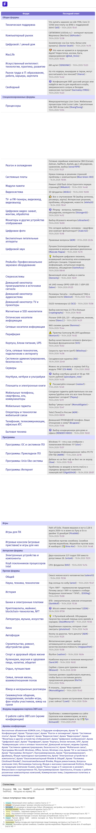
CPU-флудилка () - (68, 565)
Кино (9, 627)
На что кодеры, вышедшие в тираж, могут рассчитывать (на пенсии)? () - (70, 74)
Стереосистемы (15, 276)
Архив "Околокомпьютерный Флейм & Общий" (41, 758)
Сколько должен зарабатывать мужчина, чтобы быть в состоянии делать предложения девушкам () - (70, 678)
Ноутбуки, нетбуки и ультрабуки (25, 376)
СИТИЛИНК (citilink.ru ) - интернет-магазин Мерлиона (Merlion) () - (71, 35)
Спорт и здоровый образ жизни (25, 654)
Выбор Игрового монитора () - (70, 221)
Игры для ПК (13, 532)
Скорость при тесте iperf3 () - (68, 352)
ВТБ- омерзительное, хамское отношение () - (70, 602)
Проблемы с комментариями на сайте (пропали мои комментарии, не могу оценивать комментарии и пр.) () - (68, 717)
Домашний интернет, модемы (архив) (68, 744)
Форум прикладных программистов (32, 755)
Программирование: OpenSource (55, 769)
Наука (8, 818)
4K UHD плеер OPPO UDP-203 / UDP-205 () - (69, 286)
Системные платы (16, 177)
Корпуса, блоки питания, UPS (23, 343)
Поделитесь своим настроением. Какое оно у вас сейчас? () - (71, 700)
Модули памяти (15, 185)
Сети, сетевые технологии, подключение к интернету (22, 352)
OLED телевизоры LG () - (71, 303)
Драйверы (7, 755)
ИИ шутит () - (68, 65)
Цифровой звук (15, 249)
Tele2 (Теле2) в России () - (64, 413)
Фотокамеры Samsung (30, 764)
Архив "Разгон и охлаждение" (56, 733)
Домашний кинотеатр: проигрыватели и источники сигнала (23, 286)
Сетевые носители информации (25, 326)
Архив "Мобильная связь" (73, 747)
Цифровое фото (16, 230)
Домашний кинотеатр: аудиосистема (19, 295)
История (11, 592)
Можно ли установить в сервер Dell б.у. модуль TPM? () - (69, 368)
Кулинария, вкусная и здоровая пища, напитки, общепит (25, 661)
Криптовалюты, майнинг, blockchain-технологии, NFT (23, 610)
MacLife (10, 54)
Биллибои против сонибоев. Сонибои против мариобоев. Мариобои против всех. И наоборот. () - (71, 543)
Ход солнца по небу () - (71, 583)
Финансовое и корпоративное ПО (19, 769)
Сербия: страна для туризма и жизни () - (68, 668)
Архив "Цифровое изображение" (68, 738)
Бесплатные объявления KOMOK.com (21, 730)
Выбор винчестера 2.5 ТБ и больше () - (67, 311)
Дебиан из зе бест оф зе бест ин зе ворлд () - (70, 461)
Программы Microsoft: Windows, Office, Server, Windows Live (32, 750)
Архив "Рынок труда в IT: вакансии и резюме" (59, 766)
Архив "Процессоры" (28, 733)
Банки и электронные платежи (24, 602)
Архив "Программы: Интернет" (17, 752)
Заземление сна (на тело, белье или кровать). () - (70, 44)
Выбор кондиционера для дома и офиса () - (69, 431)
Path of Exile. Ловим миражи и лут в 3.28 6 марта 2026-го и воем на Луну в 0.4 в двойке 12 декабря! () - (70, 532)
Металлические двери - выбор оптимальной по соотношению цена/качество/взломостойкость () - (71, 645)
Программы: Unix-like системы (24, 460)
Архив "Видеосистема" (46, 736)
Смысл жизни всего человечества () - (71, 577)
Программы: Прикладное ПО (23, 453)
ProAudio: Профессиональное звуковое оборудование (24, 263)
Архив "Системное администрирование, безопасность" (30, 747)
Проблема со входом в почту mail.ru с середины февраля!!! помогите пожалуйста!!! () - (71, 469)
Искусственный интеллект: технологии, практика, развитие (25, 65)
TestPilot (7, 791)
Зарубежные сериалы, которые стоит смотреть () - (68, 628)
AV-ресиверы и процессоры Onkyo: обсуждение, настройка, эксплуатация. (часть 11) (48, 807)
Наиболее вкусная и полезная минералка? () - (71, 661)
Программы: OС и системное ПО (25, 444)
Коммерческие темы (52, 772)
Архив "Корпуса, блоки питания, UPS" (61, 741)
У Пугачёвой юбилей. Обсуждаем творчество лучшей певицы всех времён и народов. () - (71, 619)
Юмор (8, 811)
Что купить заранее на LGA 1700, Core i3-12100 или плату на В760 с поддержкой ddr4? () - (69, 25)
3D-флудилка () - (69, 192)
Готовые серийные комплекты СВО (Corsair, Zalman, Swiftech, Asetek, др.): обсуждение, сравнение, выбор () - (71, 165)
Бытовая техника (16, 431)
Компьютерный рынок (19, 35)
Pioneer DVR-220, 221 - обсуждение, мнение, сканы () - (71, 319)
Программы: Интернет (19, 469)
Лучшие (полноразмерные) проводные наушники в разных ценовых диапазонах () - (70, 249)
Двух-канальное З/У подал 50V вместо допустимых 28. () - (69, 557)
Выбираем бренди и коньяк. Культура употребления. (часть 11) (41, 816)
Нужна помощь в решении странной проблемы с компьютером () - (71, 177)
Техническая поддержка (20, 24)
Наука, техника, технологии (22, 582)
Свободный (13, 87)
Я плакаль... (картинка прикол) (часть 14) (28, 811)
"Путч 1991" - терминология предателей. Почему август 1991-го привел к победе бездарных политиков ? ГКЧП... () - (70, 591)
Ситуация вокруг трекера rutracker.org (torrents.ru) (33, 805)
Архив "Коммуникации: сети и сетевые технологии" (45, 743)
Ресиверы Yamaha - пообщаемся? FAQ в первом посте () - (69, 295)
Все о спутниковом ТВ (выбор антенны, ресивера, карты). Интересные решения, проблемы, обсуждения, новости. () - (71, 201)
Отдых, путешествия (18, 668)
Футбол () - (66, 654)
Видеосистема (14, 192)
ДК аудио (9, 807)
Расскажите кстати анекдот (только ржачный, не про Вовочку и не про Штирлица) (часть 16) (49, 814)
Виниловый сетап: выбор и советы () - (67, 276)
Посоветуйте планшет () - (67, 385)
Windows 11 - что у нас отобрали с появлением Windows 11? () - (66, 444)
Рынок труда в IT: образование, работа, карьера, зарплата (25, 74)
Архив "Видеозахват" (70, 736)
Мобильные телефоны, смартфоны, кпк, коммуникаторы (20, 396)
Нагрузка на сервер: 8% (25, 791)
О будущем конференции (54, 730)
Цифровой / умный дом (20, 44)
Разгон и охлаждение (19, 165)
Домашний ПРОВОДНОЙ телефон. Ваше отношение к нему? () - (69, 423)
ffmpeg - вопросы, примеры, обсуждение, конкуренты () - (69, 212)
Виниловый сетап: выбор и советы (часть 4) (30, 803)
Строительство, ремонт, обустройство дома (20, 645)
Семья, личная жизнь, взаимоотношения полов (21, 679)
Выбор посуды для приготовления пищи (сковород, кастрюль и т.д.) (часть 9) (46, 822)
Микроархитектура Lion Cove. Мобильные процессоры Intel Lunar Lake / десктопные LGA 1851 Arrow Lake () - (71, 105)
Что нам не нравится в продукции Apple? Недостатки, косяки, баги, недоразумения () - (68, 54)
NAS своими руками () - (65, 327)
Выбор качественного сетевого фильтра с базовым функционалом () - (70, 343)
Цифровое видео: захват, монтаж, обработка (21, 212)
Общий (10, 576)
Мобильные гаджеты (18, 406)
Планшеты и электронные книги (26, 385)
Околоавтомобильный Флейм (37, 761)
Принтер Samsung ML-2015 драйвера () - (69, 334)
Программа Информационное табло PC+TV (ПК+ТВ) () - (71, 453)
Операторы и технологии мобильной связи (21, 414)
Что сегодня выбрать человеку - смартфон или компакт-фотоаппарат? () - (71, 231)
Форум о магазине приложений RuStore (63, 764)
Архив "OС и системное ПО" (78, 750)
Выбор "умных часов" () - (69, 406)
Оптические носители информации (19, 319)
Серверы (11, 368)
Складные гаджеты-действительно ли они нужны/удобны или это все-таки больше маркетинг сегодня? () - (70, 395)
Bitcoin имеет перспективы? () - (69, 610)
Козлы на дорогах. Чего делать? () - (69, 635)
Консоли (9, 824)
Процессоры (13, 105)
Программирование (44, 752)
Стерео (8, 803)
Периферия (13, 334)
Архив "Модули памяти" (22, 736)
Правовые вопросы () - (71, 240)
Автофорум (12, 635)
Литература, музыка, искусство (24, 619)
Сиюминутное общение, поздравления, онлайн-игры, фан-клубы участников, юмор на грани (26, 700)
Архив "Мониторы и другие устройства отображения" (45, 737)
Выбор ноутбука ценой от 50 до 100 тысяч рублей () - (69, 377)
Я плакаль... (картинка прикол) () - (65, 689)
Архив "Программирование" (70, 752)
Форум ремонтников (64, 761)
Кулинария (10, 816)
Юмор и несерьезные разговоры (26, 689)
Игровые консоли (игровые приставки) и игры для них (23, 544)
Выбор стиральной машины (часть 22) (35, 809)
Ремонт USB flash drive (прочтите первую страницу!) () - (70, 186)
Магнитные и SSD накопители (24, 311)
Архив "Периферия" (31, 741)
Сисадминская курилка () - (64, 360)
